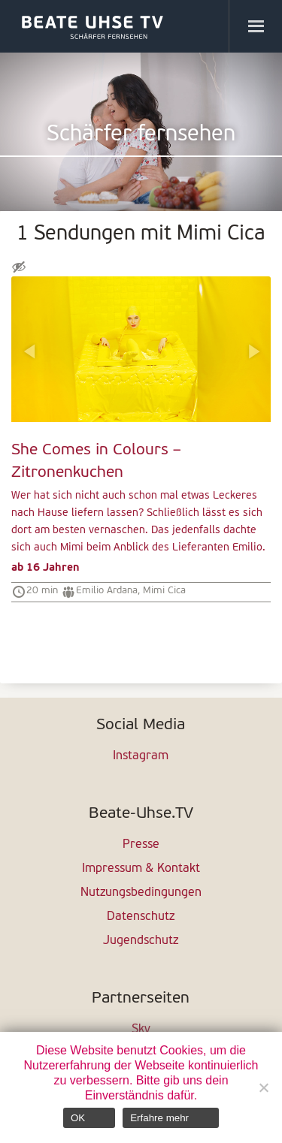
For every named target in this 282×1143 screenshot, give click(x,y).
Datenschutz (140, 917)
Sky (141, 1030)
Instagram (140, 756)
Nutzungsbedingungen (141, 893)
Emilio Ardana (107, 591)
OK (78, 1117)
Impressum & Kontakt (141, 869)
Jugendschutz (140, 941)
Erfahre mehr (159, 1117)
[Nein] (263, 1087)
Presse (141, 845)
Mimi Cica (164, 591)
